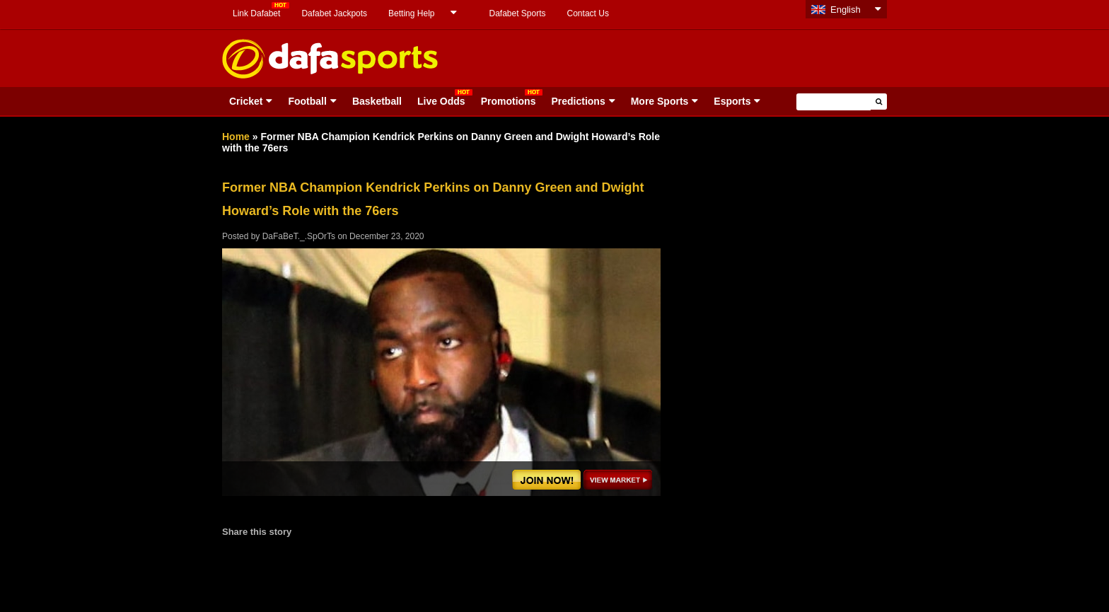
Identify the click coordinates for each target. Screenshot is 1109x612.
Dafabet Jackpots (334, 13)
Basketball (377, 101)
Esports (732, 101)
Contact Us (588, 13)
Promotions (508, 101)
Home (236, 136)
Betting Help (411, 13)
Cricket (245, 101)
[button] (879, 101)
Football (307, 101)
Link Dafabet (256, 13)
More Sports (660, 101)
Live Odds (441, 101)
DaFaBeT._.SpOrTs (298, 236)
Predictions (578, 101)
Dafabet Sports (517, 13)
